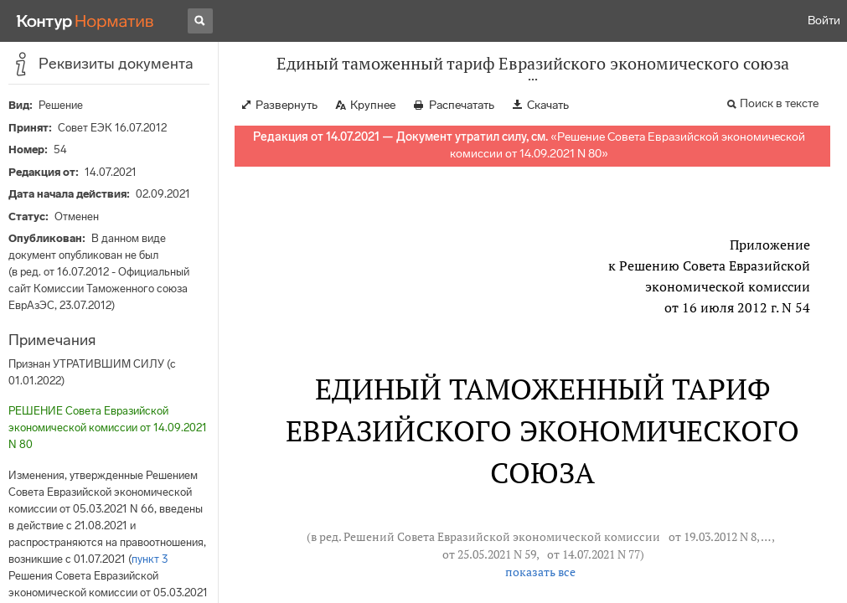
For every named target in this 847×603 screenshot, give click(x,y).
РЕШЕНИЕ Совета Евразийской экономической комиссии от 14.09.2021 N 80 (107, 428)
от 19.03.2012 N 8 (713, 536)
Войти (824, 20)
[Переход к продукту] (85, 21)
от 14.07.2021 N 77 (593, 554)
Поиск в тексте (779, 103)
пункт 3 (150, 559)
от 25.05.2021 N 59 (489, 554)
